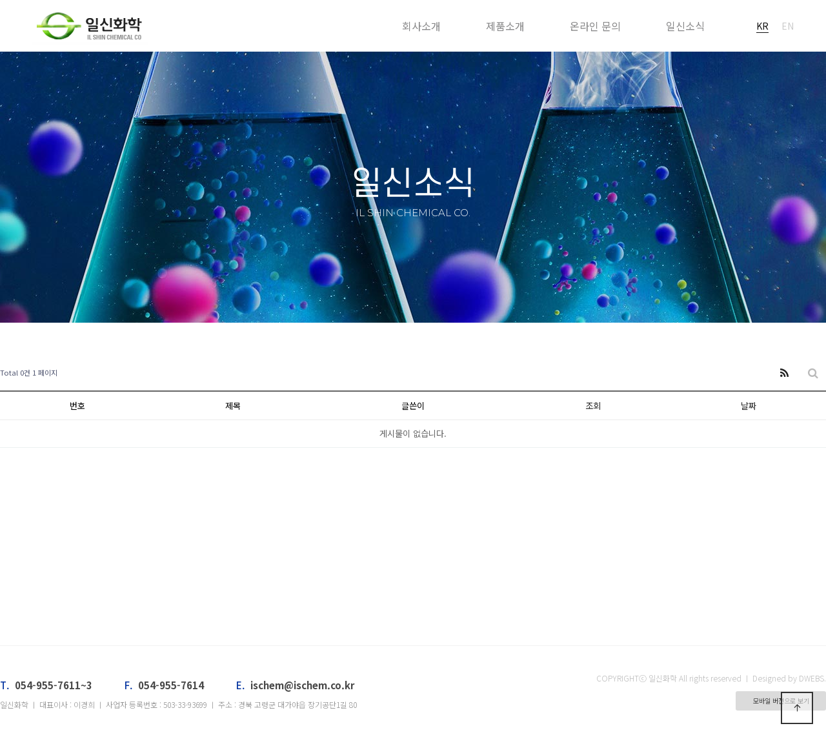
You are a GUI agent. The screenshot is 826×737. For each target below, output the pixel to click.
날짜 (748, 405)
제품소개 (505, 26)
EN (787, 25)
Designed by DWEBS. (789, 677)
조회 (593, 405)
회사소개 (421, 26)
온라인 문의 (595, 26)
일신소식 (685, 26)
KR (762, 25)
